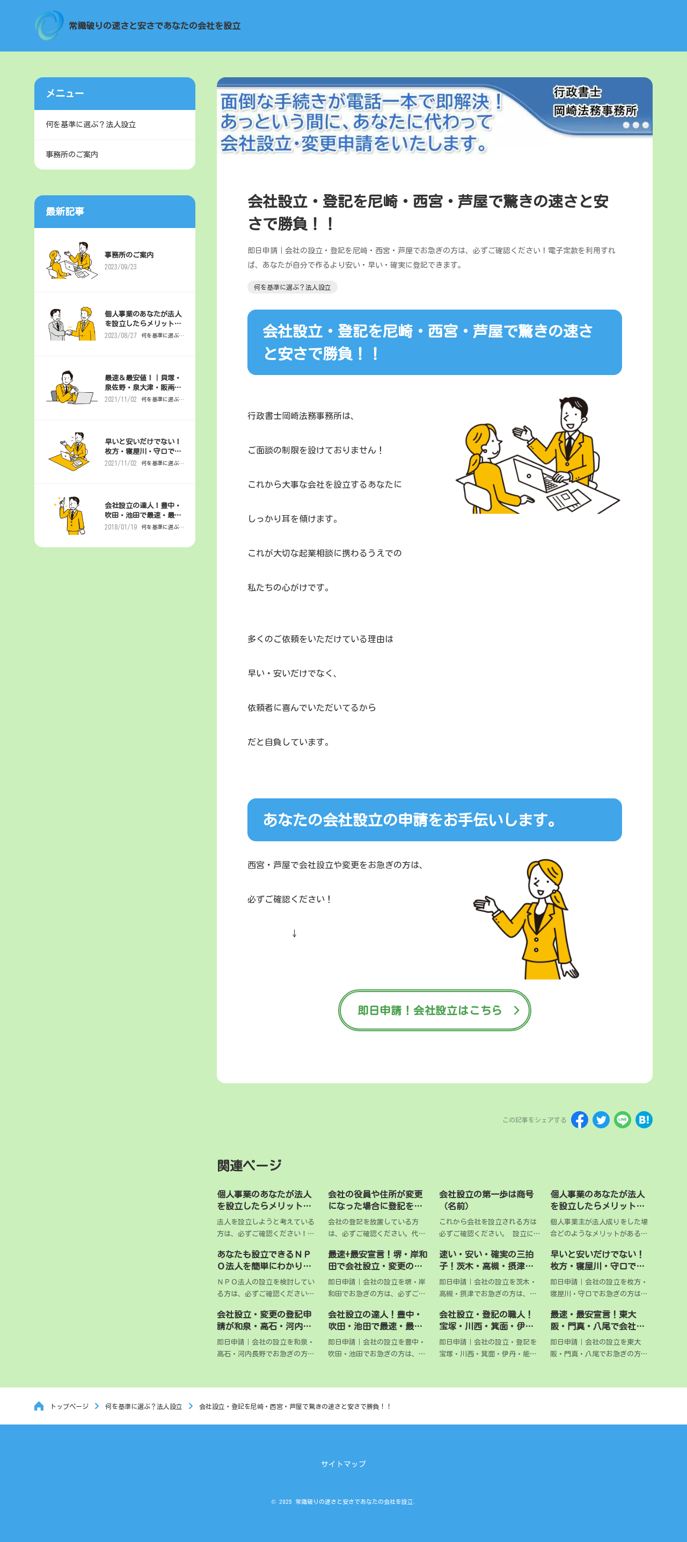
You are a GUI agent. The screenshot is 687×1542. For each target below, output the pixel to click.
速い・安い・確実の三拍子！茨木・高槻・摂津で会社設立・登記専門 (486, 1267)
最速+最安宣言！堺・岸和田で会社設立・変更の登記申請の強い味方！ (377, 1267)
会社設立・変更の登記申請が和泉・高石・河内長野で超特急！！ (264, 1327)
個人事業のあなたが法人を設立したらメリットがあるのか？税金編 (597, 1206)
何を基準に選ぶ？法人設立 (158, 339)
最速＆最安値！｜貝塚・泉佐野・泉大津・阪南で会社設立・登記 (144, 391)
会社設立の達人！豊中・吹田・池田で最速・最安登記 (375, 1327)
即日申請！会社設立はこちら (429, 1010)
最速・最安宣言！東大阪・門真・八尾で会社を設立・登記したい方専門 (597, 1327)
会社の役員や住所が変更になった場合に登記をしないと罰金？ (375, 1206)
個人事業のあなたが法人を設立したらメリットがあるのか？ (264, 1206)
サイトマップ (343, 1464)
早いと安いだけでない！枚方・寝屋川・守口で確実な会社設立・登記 (597, 1267)
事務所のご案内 (130, 258)
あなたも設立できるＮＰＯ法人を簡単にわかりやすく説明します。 (264, 1267)
